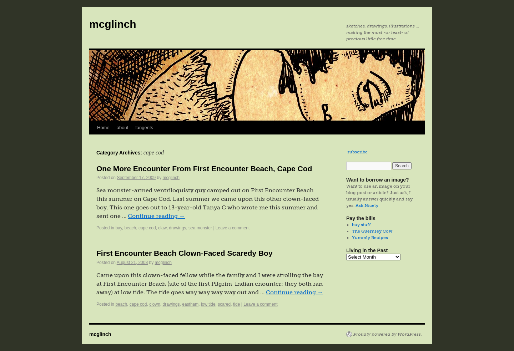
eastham (190, 304)
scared (224, 304)
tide (236, 304)
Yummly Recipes (370, 237)
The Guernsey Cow (372, 231)
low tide (208, 304)
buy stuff (361, 224)
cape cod (147, 227)
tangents (144, 127)
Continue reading (156, 216)
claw (162, 227)
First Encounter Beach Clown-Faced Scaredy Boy (184, 253)
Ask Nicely (367, 205)
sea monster (200, 227)
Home (103, 127)
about (122, 127)
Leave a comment (233, 227)
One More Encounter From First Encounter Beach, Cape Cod (204, 168)
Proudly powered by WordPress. (387, 334)
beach (130, 227)
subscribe (357, 151)
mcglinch (112, 24)
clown (154, 304)
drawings (177, 227)
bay (118, 227)
